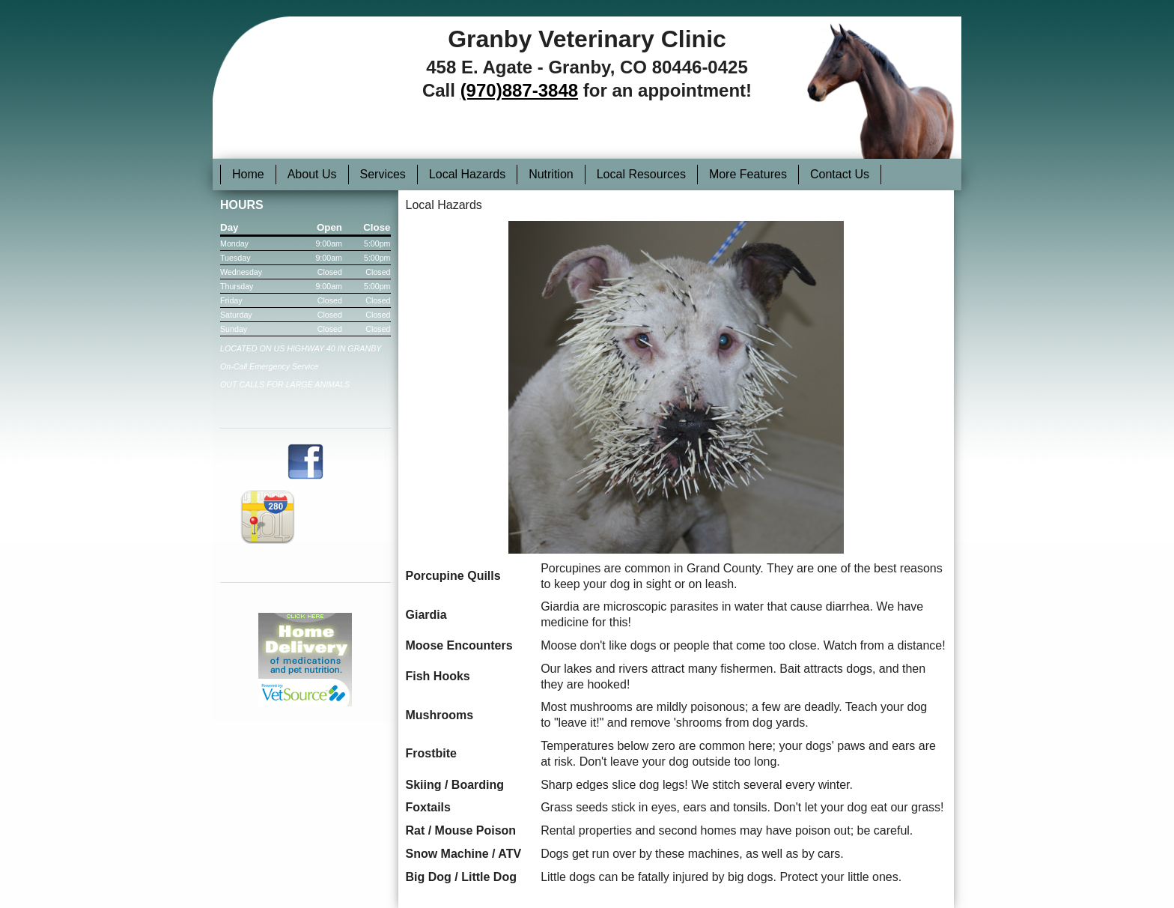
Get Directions (305, 515)
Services (383, 174)
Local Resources (641, 174)
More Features (748, 174)
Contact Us (839, 174)
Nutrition (551, 174)
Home (248, 174)
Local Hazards (467, 174)
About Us (312, 174)
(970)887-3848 (519, 90)
